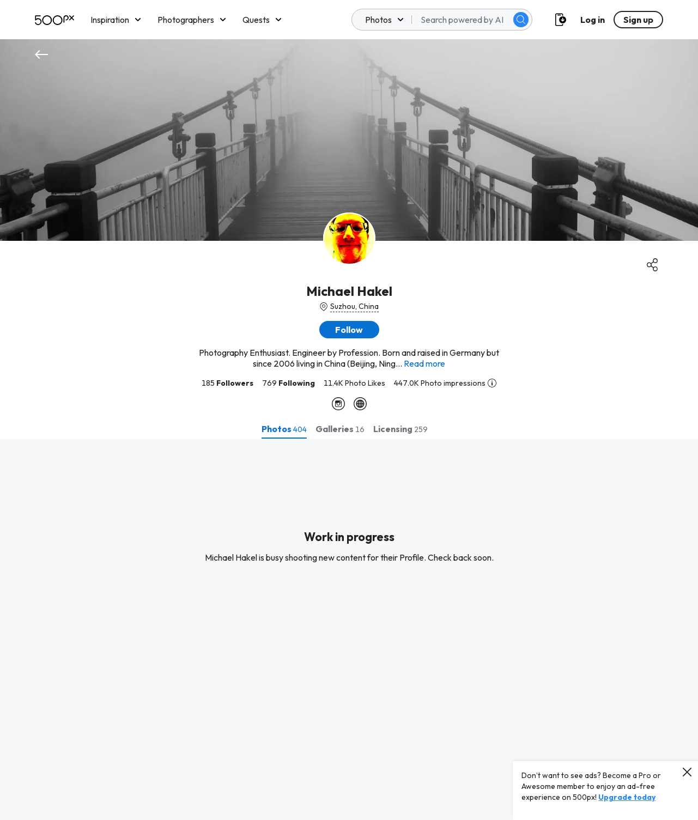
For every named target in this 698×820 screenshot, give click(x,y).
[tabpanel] (349, 629)
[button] (349, 329)
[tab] (284, 429)
